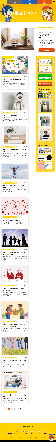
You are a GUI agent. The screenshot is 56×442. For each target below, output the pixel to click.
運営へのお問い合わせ (42, 437)
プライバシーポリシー (18, 437)
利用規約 (11, 437)
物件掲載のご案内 (33, 437)
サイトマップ (26, 437)
